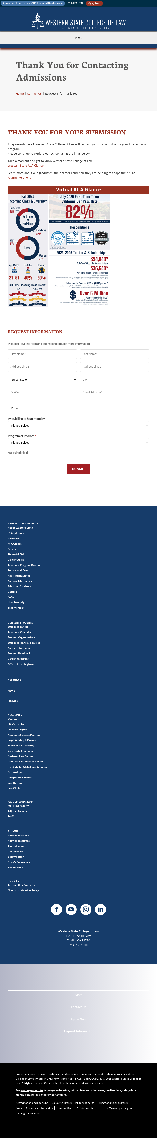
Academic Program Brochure (25, 565)
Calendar (14, 680)
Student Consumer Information (34, 1108)
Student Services (18, 626)
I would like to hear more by (26, 418)
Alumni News (16, 846)
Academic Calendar (19, 632)
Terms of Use (64, 1108)
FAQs (11, 597)
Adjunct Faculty (17, 811)
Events (12, 549)
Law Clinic (14, 788)
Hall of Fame (15, 867)
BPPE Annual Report (87, 1108)
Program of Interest (22, 436)
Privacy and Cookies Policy (113, 1103)
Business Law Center (20, 756)
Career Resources (18, 658)
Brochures (34, 1113)
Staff (10, 816)
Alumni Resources (19, 841)
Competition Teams (20, 777)
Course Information (19, 648)
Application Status (19, 575)
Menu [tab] (78, 38)
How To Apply (16, 602)
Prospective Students (23, 523)
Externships (15, 772)
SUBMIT (78, 469)
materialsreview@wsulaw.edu (86, 1083)
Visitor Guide (16, 559)
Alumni (13, 831)
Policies (13, 881)
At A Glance (15, 544)
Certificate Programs (20, 751)
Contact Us (78, 1007)
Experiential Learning (21, 745)
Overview (13, 719)
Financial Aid (16, 554)
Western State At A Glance (26, 165)
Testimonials (16, 607)
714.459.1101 (75, 3)
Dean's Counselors (19, 862)
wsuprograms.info (32, 1090)
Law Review (15, 783)
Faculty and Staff (20, 801)
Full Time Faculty (18, 806)
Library (13, 701)
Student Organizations (21, 637)
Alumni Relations (19, 177)
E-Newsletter (16, 857)
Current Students (20, 622)
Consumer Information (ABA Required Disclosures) (33, 3)
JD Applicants (16, 533)
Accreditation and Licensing (32, 1103)
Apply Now (94, 3)
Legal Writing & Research (23, 740)
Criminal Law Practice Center (25, 761)
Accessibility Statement (22, 885)
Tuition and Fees (18, 570)
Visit (78, 995)
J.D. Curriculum (17, 724)
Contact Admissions (20, 581)
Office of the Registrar (21, 664)
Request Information (78, 1031)
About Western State (20, 528)
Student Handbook (19, 653)
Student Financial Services (24, 642)
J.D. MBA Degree (17, 729)
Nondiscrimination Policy (23, 890)
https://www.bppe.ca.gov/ (117, 1108)
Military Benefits (84, 1103)
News (11, 690)
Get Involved (15, 851)
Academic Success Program (24, 735)
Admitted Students (19, 586)
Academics (15, 715)
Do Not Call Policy (62, 1103)
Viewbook (14, 538)
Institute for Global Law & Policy (27, 767)
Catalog (12, 591)
